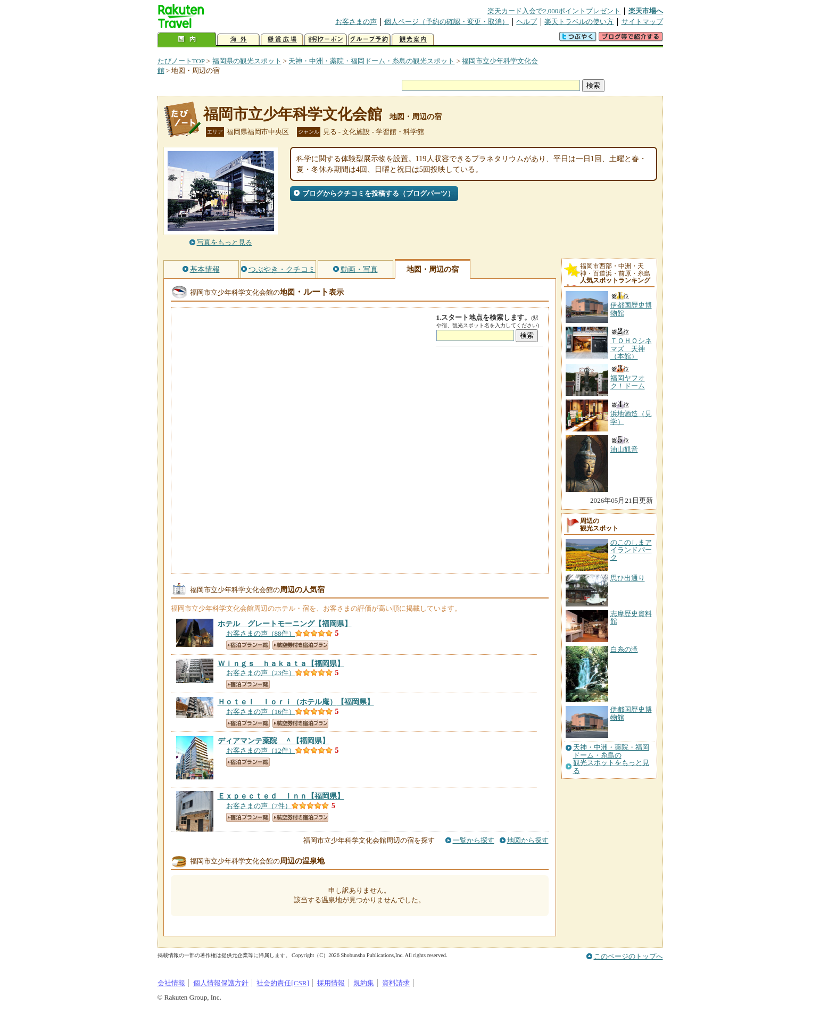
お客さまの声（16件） (260, 712)
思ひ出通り (627, 578)
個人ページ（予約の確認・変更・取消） (446, 22)
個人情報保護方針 (221, 983)
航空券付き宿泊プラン (300, 645)
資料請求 (396, 983)
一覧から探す (473, 840)
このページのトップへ (628, 956)
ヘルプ (526, 22)
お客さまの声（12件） (260, 750)
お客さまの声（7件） (259, 806)
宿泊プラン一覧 (248, 645)
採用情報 (331, 983)
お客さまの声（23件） (260, 673)
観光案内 (413, 39)
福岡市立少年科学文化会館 (292, 114)
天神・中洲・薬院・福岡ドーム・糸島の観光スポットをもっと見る (611, 759)
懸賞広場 (282, 39)
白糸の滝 (624, 649)
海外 (238, 39)
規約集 (363, 983)
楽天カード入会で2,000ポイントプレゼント (554, 11)
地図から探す (528, 840)
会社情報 (171, 983)
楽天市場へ (645, 11)
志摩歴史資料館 (631, 617)
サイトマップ (642, 22)
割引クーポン (325, 39)
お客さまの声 (356, 22)
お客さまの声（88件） (260, 633)
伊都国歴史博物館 (631, 713)
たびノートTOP (181, 61)
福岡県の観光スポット (246, 61)
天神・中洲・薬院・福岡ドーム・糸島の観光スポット (371, 61)
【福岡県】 (285, 623)
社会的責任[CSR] (282, 983)
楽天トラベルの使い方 (579, 22)
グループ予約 (369, 39)
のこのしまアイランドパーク (631, 550)
